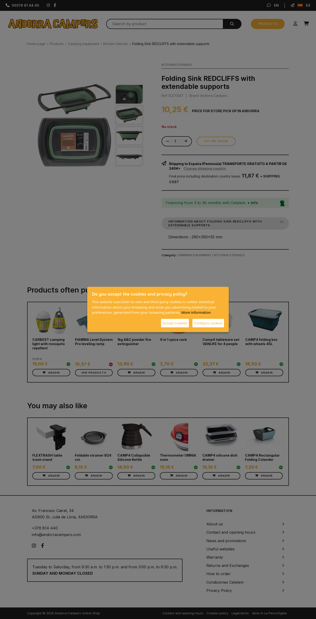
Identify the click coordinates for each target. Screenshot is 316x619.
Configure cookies (208, 323)
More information (196, 312)
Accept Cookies (175, 323)
